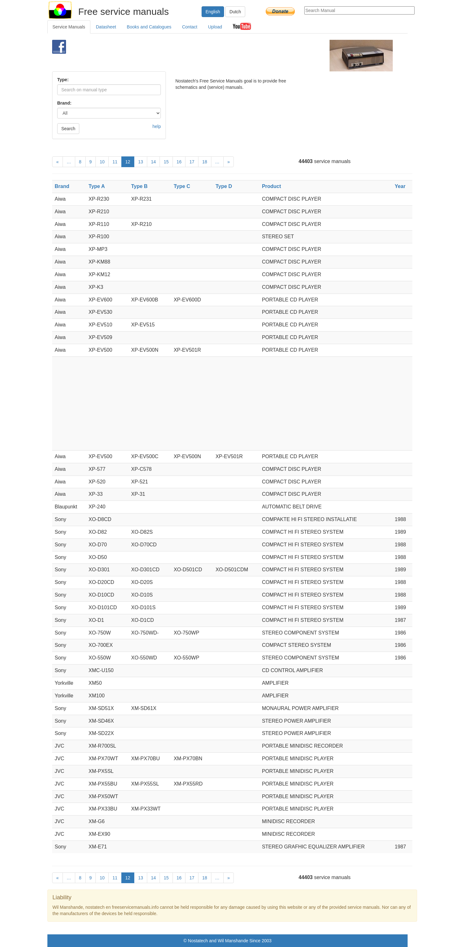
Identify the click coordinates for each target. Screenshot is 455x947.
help (157, 126)
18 (204, 161)
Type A (96, 186)
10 (102, 161)
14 (153, 161)
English (213, 11)
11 (115, 161)
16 (179, 161)
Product (271, 186)
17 (191, 161)
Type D (223, 186)
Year (400, 186)
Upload (215, 26)
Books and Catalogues (149, 26)
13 (140, 161)
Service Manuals (68, 26)
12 (127, 161)
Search (68, 128)
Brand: (64, 103)
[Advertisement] (217, 55)
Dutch (235, 11)
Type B (139, 186)
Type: (63, 79)
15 (166, 161)
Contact (189, 26)
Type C (182, 186)
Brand (62, 186)
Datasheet (106, 26)
